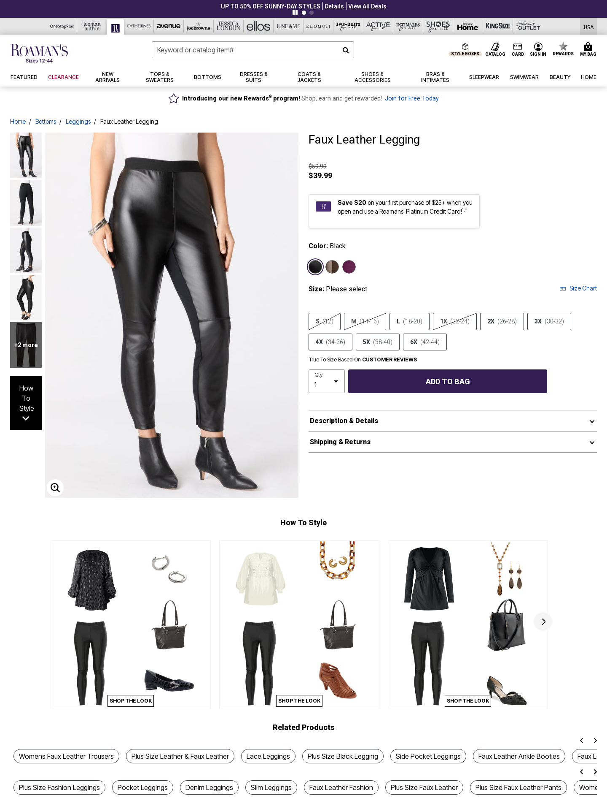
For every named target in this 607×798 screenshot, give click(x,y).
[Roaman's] (115, 27)
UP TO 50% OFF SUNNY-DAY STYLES (270, 6)
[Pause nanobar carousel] (295, 12)
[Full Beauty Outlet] (528, 26)
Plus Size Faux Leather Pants (518, 787)
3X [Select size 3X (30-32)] (549, 321)
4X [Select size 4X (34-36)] (330, 342)
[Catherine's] (139, 26)
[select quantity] (327, 381)
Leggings (78, 121)
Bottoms (45, 121)
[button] (334, 6)
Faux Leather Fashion (341, 787)
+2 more (26, 345)
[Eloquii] (318, 26)
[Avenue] (169, 26)
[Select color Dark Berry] (349, 267)
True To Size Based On (363, 360)
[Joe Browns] (199, 26)
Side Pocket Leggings (428, 756)
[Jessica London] (229, 26)
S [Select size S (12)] (324, 321)
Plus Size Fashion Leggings (59, 787)
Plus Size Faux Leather (424, 787)
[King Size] (498, 26)
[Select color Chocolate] (332, 267)
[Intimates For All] (408, 26)
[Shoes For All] (438, 26)
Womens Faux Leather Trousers (66, 756)
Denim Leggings (209, 787)
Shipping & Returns (340, 442)
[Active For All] (378, 26)
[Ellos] (259, 26)
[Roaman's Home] (39, 53)
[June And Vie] (289, 26)
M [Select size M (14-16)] (365, 321)
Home (18, 121)
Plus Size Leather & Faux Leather (180, 756)
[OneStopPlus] (62, 26)
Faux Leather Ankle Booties (519, 756)
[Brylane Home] (468, 26)
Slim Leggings (271, 787)
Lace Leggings (268, 756)
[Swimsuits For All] (348, 26)
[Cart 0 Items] (589, 50)
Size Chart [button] (578, 288)
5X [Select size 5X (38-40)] (377, 342)
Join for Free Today (412, 98)
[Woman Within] (92, 26)
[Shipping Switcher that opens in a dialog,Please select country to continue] (588, 26)
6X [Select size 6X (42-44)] (425, 342)
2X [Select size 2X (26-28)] (502, 321)
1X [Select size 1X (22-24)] (455, 321)
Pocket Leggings (143, 787)
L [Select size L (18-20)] (409, 321)
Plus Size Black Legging (343, 756)
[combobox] (253, 49)
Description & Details (344, 421)
